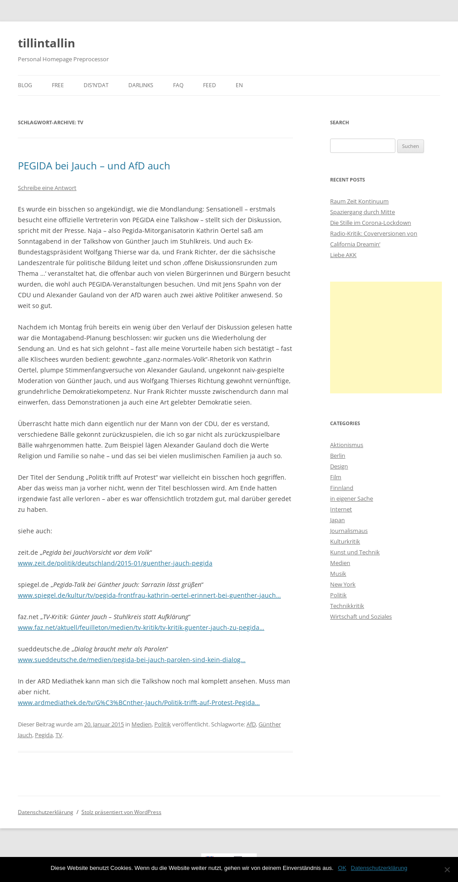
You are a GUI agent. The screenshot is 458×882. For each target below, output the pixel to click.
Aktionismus (346, 445)
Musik (338, 574)
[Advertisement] (386, 337)
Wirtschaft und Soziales (361, 616)
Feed (209, 85)
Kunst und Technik (355, 552)
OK (342, 868)
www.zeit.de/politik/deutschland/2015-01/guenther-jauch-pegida (115, 563)
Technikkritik (347, 606)
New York (343, 584)
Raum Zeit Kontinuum (359, 201)
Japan (337, 520)
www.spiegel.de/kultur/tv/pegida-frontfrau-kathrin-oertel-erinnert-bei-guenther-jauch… (149, 595)
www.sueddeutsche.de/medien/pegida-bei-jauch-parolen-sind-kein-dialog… (132, 659)
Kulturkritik (345, 541)
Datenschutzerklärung (45, 812)
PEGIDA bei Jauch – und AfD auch (94, 165)
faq (178, 85)
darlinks (140, 85)
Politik (162, 724)
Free (58, 85)
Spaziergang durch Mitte (362, 212)
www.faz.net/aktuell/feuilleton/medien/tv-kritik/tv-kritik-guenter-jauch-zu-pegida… (141, 627)
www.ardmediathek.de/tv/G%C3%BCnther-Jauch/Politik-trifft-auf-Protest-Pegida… (139, 702)
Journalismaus (349, 531)
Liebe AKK (343, 255)
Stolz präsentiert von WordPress (121, 812)
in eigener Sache (351, 498)
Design (339, 466)
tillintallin (46, 43)
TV (58, 735)
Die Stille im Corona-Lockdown (370, 223)
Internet (341, 509)
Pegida (44, 735)
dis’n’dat (96, 85)
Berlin (337, 456)
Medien (141, 724)
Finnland (341, 488)
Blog (25, 85)
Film (335, 477)
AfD (251, 724)
